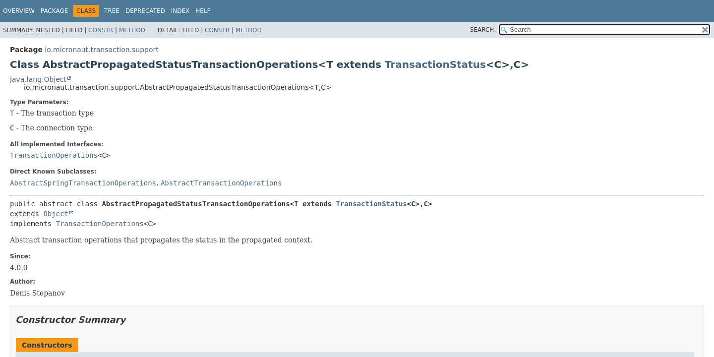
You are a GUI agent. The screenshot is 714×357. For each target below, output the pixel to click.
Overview (19, 10)
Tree (111, 10)
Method (132, 30)
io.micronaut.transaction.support (101, 50)
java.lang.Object (38, 79)
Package (54, 10)
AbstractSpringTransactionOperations (83, 183)
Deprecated (145, 10)
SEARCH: (483, 29)
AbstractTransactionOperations (221, 183)
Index (180, 10)
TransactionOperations (54, 155)
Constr (100, 30)
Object (55, 214)
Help (203, 10)
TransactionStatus (435, 64)
